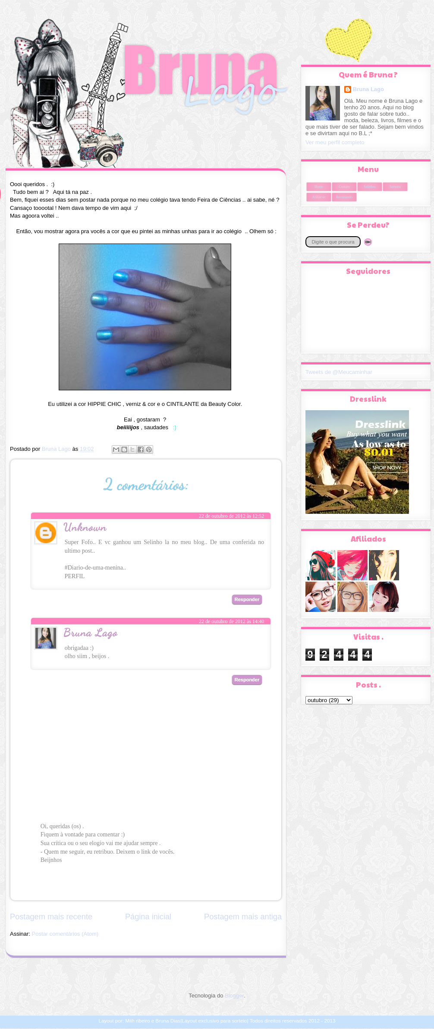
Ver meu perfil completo (335, 142)
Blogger (234, 995)
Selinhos (370, 187)
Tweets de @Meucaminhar (338, 372)
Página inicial (148, 916)
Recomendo (344, 197)
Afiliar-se (319, 197)
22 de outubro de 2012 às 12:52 (231, 516)
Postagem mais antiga (243, 916)
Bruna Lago (90, 632)
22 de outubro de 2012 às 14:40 (231, 621)
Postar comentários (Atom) (65, 934)
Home (318, 187)
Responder (247, 599)
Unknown (85, 526)
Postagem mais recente (51, 916)
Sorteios (395, 187)
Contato (344, 187)
